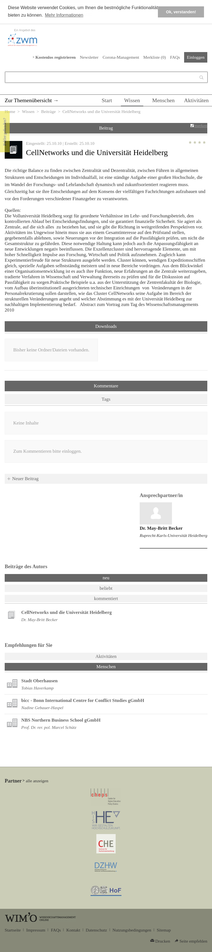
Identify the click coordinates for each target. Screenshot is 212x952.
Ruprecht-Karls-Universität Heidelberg (173, 535)
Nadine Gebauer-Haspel (42, 707)
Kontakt (73, 930)
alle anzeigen (37, 780)
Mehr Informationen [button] (64, 15)
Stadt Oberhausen (39, 680)
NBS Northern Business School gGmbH (60, 720)
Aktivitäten (196, 100)
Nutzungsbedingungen (132, 930)
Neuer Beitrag (25, 478)
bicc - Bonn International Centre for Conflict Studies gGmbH (82, 700)
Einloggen (196, 57)
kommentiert (106, 598)
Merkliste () (154, 57)
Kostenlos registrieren (55, 57)
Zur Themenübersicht (28, 100)
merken (200, 125)
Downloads (105, 326)
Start (107, 100)
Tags (106, 399)
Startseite (13, 930)
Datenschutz (96, 930)
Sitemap (164, 930)
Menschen (163, 100)
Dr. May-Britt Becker (161, 528)
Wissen (132, 100)
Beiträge (48, 111)
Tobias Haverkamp (37, 688)
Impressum (35, 930)
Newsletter (89, 57)
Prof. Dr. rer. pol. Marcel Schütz (48, 727)
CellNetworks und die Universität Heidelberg (66, 612)
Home (10, 111)
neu (106, 577)
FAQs (175, 57)
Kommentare (106, 385)
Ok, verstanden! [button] (181, 12)
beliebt (106, 588)
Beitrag (106, 128)
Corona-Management (121, 57)
